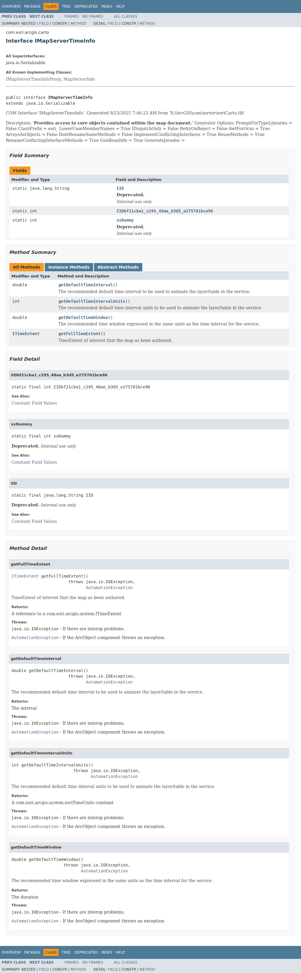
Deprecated (86, 6)
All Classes (125, 16)
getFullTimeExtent (79, 333)
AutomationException (109, 587)
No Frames (92, 16)
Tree (66, 6)
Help (120, 6)
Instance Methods (68, 267)
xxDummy (125, 220)
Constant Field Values (34, 403)
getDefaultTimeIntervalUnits (92, 301)
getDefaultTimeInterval (85, 284)
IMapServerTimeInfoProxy (33, 79)
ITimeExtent (26, 333)
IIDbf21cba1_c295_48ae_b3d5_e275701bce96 (164, 211)
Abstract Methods (118, 267)
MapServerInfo (79, 79)
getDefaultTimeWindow (83, 317)
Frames (72, 16)
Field (44, 23)
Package (32, 6)
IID (120, 188)
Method (78, 23)
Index (107, 6)
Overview (11, 6)
